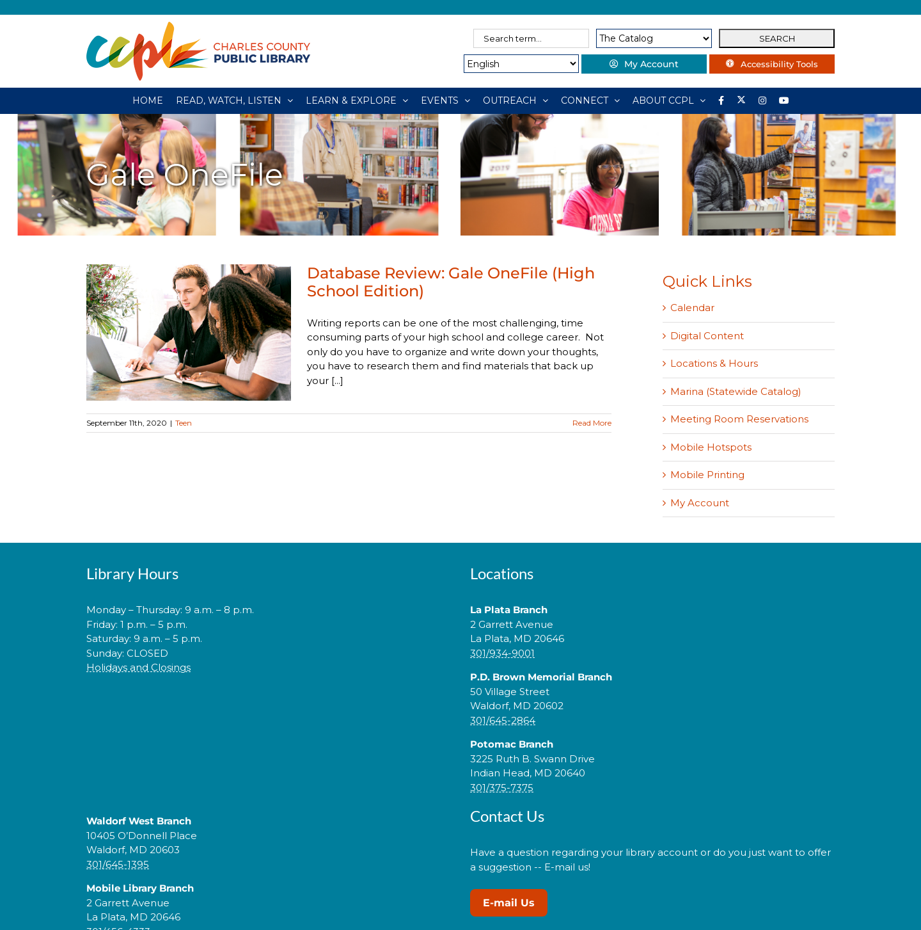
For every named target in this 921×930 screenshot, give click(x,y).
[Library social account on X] (741, 100)
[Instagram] (762, 100)
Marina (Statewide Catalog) (735, 391)
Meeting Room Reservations (739, 419)
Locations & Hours (714, 363)
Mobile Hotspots (711, 447)
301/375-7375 (501, 788)
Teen (183, 423)
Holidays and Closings (138, 667)
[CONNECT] (590, 100)
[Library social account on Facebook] (721, 100)
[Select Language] (516, 63)
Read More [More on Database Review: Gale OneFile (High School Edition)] (591, 423)
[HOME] (147, 100)
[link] (269, 708)
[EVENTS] (445, 100)
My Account (699, 503)
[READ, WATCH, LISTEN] (234, 100)
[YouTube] (784, 100)
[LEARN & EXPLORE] (356, 100)
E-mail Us (509, 903)
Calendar (692, 307)
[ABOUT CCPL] (669, 100)
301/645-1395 (117, 864)
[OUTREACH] (515, 100)
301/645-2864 (502, 720)
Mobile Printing (707, 475)
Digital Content (707, 336)
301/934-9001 (502, 653)
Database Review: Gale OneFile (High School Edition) (451, 282)
